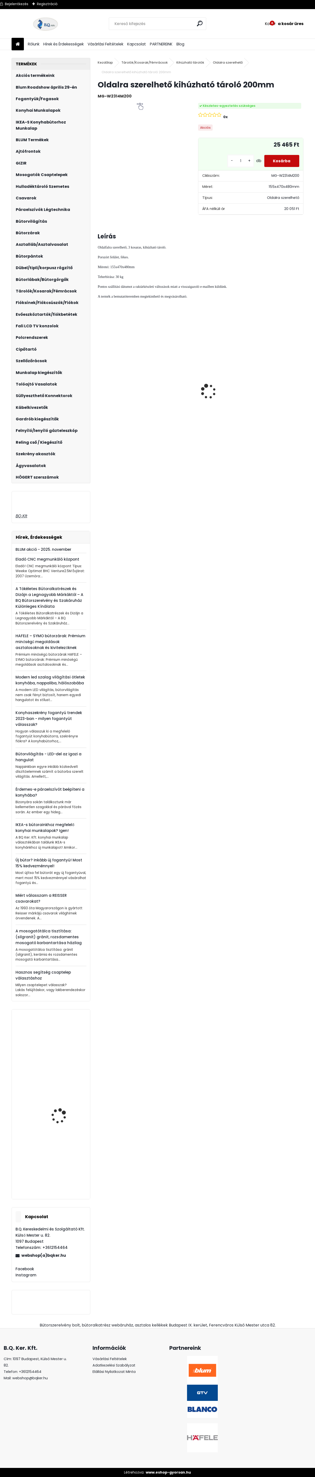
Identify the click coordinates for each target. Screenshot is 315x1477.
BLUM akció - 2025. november (43, 549)
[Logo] (45, 24)
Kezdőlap (105, 62)
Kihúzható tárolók (190, 62)
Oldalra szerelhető (228, 62)
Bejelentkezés (16, 3)
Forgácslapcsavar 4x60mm (60, 1166)
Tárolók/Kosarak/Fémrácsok (145, 62)
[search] (200, 23)
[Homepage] (18, 44)
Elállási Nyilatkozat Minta (114, 1371)
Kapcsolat (136, 44)
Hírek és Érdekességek (63, 44)
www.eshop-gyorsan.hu (168, 1472)
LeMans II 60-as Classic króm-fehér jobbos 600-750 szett (224, 401)
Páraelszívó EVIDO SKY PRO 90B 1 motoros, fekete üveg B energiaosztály (63, 1063)
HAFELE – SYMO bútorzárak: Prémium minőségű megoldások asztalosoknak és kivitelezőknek (50, 641)
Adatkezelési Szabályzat (114, 1365)
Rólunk (33, 44)
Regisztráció (47, 3)
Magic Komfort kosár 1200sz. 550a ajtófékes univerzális (277, 395)
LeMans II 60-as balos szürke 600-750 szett (174, 389)
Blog (180, 44)
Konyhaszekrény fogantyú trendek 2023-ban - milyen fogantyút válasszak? (49, 718)
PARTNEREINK (161, 44)
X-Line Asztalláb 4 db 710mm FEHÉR (62, 1109)
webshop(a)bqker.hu (43, 1255)
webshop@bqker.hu (30, 1378)
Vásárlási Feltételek (105, 44)
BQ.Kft (21, 516)
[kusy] (238, 161)
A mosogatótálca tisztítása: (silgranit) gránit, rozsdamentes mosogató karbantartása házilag (49, 936)
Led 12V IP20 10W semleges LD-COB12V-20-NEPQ (122, 386)
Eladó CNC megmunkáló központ (47, 559)
